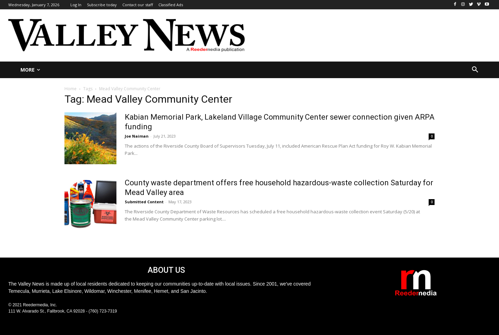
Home (70, 89)
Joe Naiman (137, 136)
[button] (475, 70)
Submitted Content (144, 201)
